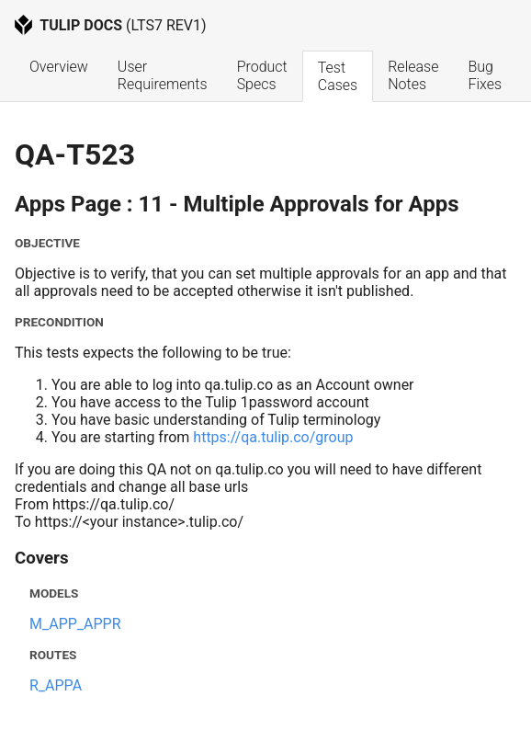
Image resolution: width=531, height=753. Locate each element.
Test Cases (337, 76)
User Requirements (163, 75)
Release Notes (415, 75)
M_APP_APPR (75, 624)
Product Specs (264, 75)
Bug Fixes (485, 75)
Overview (58, 66)
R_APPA (55, 685)
